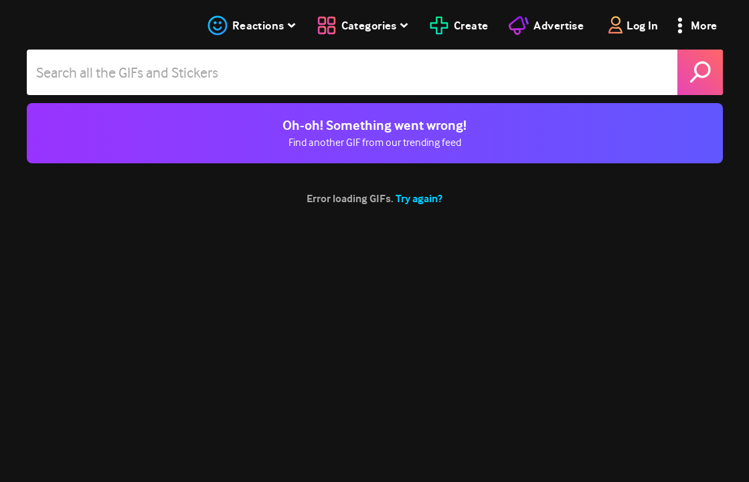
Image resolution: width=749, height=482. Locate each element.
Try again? (419, 198)
